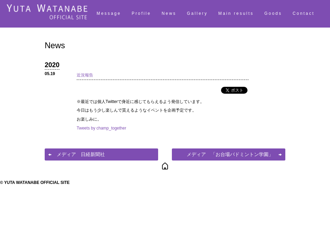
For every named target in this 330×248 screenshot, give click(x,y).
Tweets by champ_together (101, 128)
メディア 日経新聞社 (81, 154)
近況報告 (85, 75)
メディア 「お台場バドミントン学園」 (230, 154)
